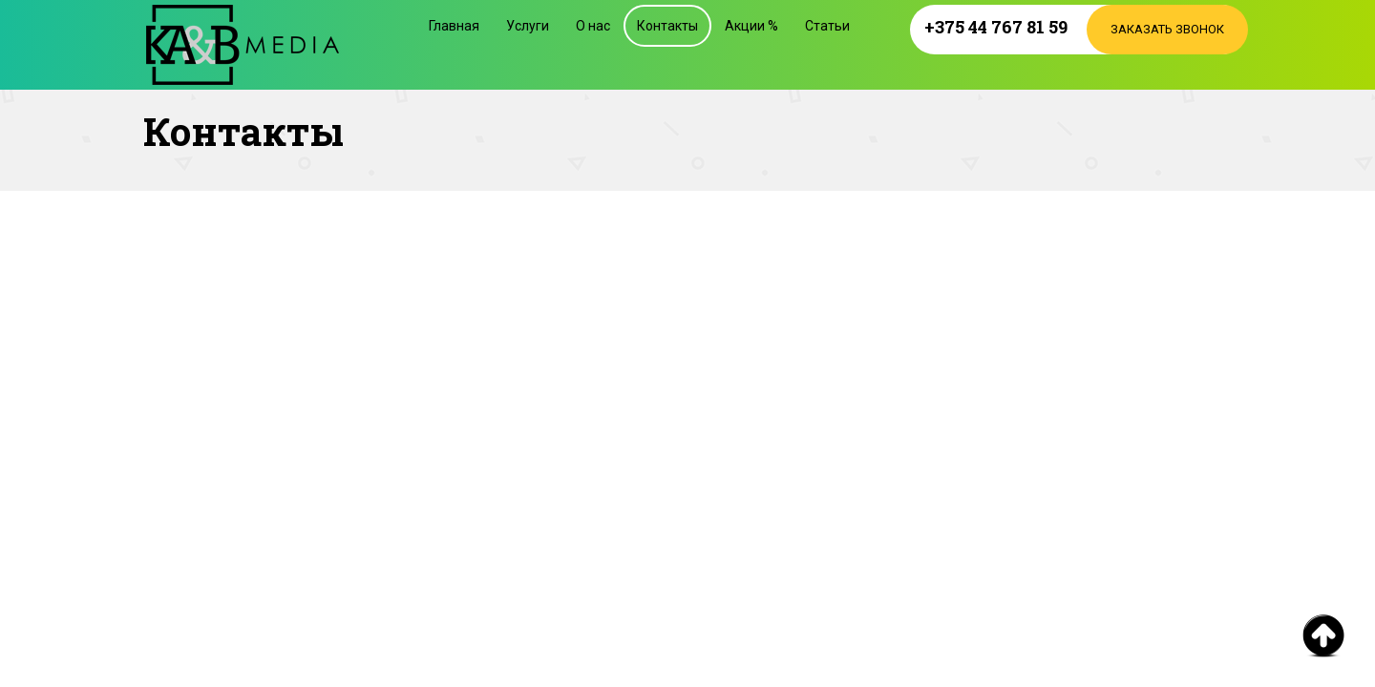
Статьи (827, 25)
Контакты (667, 25)
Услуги (527, 25)
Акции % (751, 25)
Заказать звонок (1167, 29)
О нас (593, 25)
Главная (454, 25)
